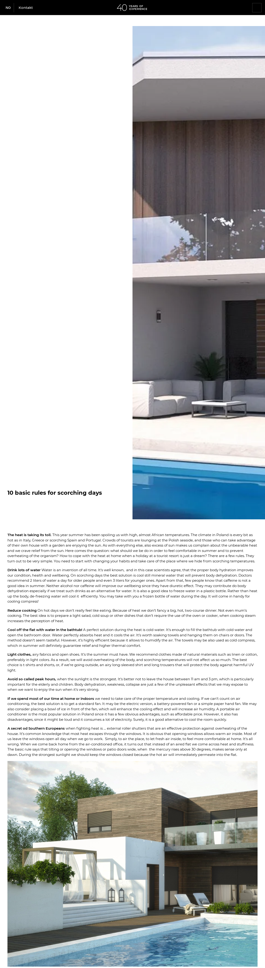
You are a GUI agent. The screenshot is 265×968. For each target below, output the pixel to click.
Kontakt (26, 7)
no (8, 7)
